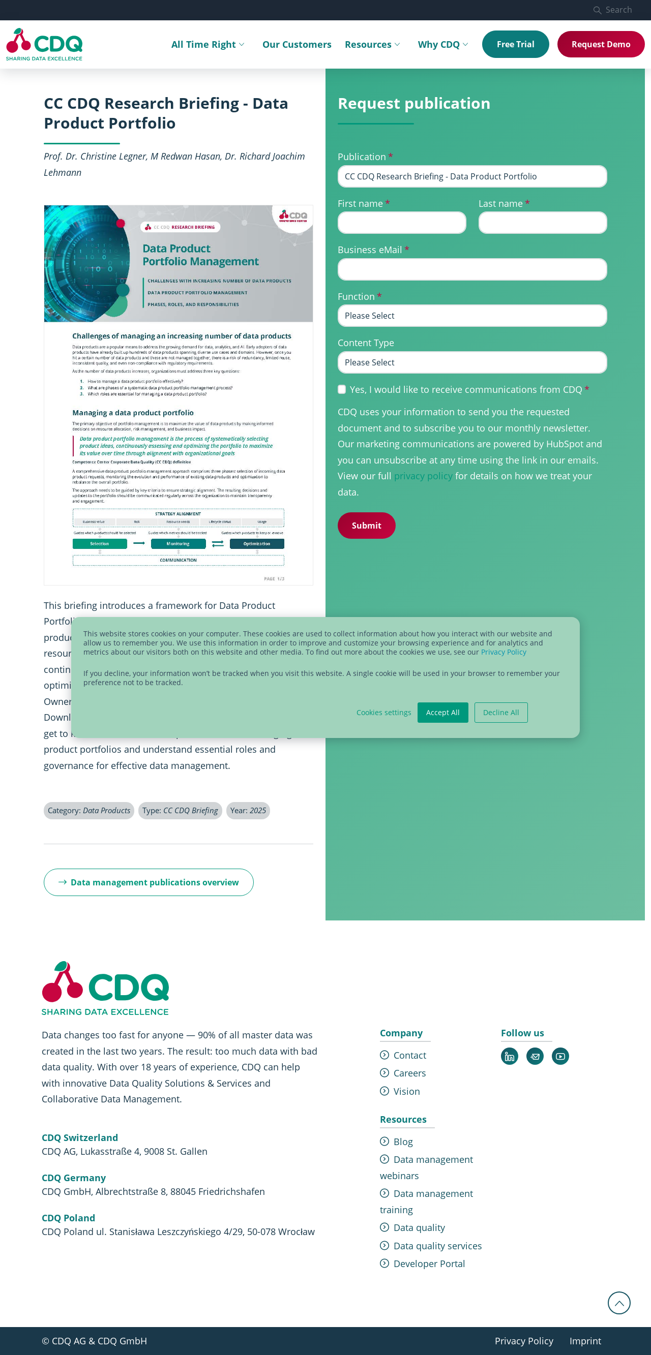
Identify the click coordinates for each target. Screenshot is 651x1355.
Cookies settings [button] (384, 712)
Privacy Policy (503, 652)
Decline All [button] (501, 712)
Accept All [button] (443, 712)
